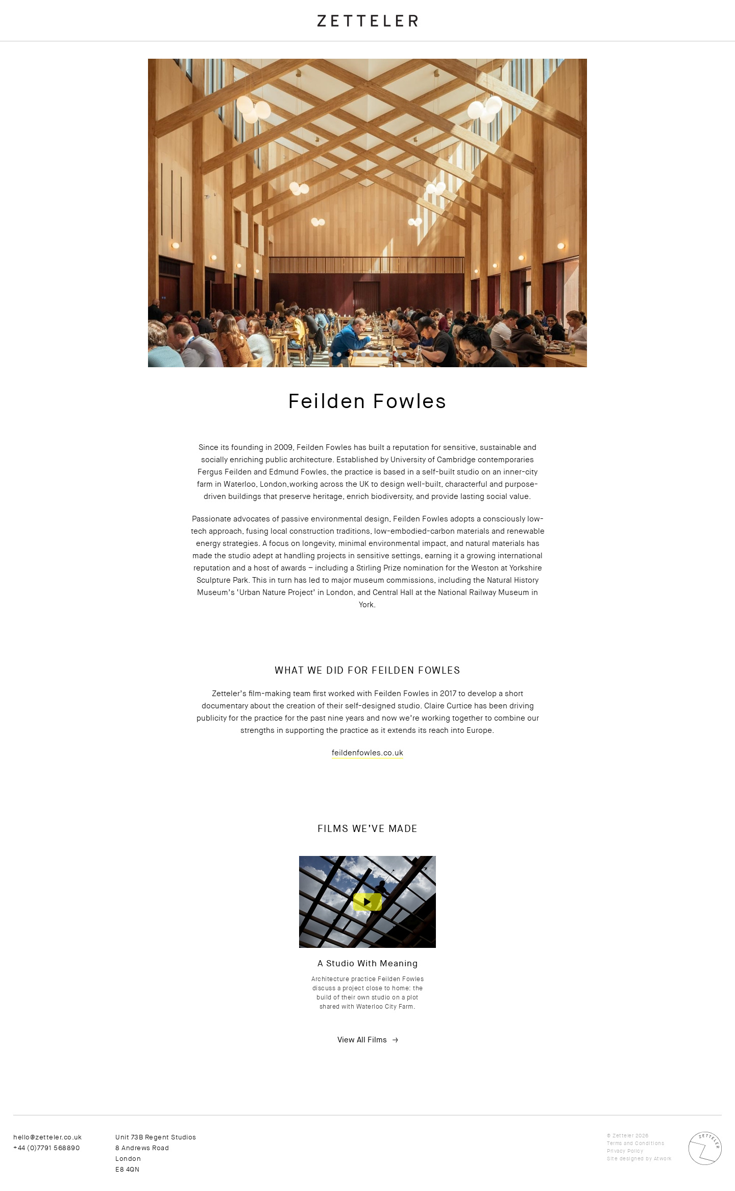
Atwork (663, 1158)
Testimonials (37, 34)
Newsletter (47, 151)
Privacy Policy (625, 1151)
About (24, 18)
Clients (26, 50)
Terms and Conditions (635, 1143)
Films (22, 66)
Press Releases (42, 97)
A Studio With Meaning (414, 963)
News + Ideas (38, 82)
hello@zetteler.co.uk (140, 1137)
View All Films (408, 1040)
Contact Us (34, 135)
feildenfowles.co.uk (414, 753)
